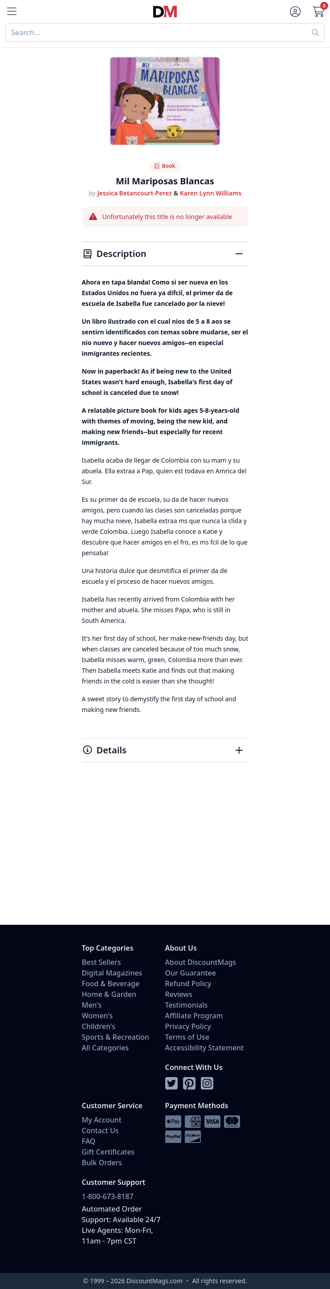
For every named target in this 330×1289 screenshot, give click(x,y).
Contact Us (100, 1130)
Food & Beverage (111, 983)
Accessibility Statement (204, 1048)
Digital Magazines (112, 973)
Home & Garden (109, 994)
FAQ (89, 1141)
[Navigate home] (165, 12)
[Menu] (11, 11)
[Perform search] (315, 32)
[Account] (295, 11)
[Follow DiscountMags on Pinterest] (189, 1083)
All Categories (105, 1048)
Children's (98, 1026)
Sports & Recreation (115, 1037)
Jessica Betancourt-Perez (134, 193)
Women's (97, 1016)
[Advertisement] (165, 853)
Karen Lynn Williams (210, 193)
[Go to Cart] (318, 11)
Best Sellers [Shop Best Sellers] (101, 962)
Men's (92, 1005)
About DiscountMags (200, 962)
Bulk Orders (102, 1162)
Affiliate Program (194, 1016)
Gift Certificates (108, 1152)
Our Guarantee (190, 973)
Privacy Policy (188, 1026)
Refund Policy (188, 983)
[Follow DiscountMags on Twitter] (171, 1083)
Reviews (178, 994)
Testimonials (186, 1005)
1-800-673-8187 (108, 1196)
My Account (102, 1120)
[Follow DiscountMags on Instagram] (207, 1083)
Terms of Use (187, 1037)
